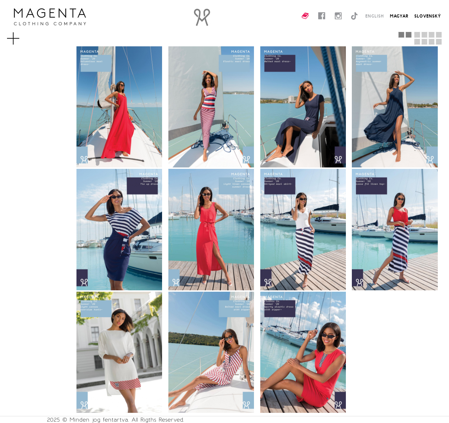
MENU (22, 35)
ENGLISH (374, 16)
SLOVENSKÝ (427, 16)
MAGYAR (399, 16)
